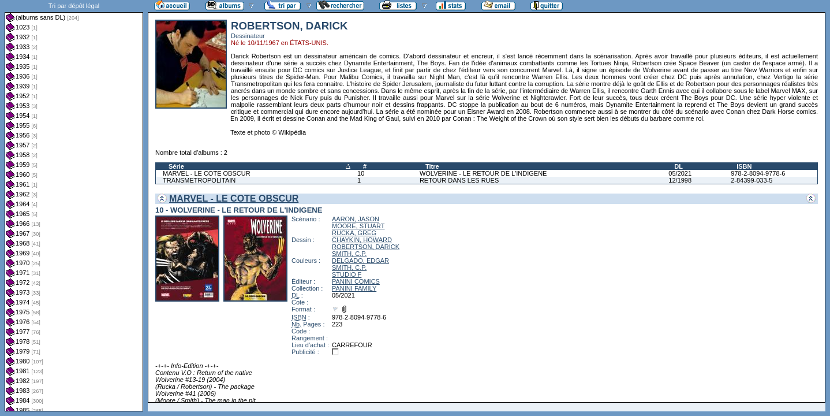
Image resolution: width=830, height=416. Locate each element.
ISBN (744, 166)
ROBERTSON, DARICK (365, 246)
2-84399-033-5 (751, 180)
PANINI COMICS (356, 281)
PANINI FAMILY (354, 288)
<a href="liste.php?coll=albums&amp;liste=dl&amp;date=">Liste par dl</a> (74, 205)
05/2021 (679, 173)
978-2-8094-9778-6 (758, 173)
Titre (432, 166)
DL (678, 166)
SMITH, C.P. (349, 253)
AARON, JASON (355, 219)
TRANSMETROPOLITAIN (199, 180)
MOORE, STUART (358, 225)
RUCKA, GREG (354, 232)
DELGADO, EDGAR (360, 260)
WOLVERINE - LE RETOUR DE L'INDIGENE (483, 173)
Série (176, 166)
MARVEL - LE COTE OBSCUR (207, 173)
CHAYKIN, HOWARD (362, 239)
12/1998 (679, 180)
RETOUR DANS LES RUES (459, 180)
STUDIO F (346, 274)
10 (360, 173)
